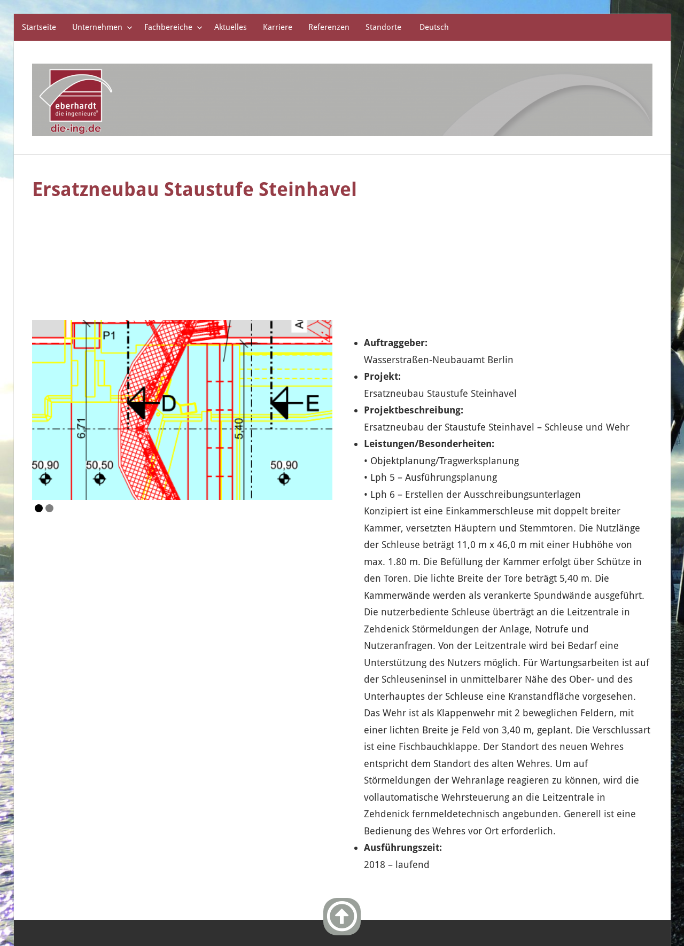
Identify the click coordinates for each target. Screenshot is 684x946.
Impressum (502, 897)
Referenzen (328, 27)
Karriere (277, 27)
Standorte (383, 27)
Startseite (39, 27)
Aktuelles (230, 27)
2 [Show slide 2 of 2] (49, 450)
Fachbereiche (173, 27)
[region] (182, 352)
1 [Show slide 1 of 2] (39, 450)
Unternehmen (102, 27)
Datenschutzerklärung (589, 897)
